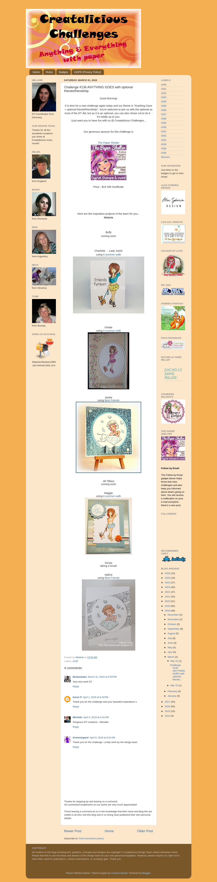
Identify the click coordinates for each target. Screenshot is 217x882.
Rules (49, 72)
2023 (168, 587)
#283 (163, 97)
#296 (163, 152)
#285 (163, 105)
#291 (163, 131)
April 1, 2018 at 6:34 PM (95, 697)
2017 (168, 701)
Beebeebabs (80, 677)
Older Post (145, 831)
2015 (168, 711)
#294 (163, 144)
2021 (168, 596)
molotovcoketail (119, 873)
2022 (168, 592)
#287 (163, 114)
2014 (168, 716)
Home (36, 72)
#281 (163, 89)
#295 (163, 148)
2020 (168, 601)
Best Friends (112, 400)
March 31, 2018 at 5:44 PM (102, 677)
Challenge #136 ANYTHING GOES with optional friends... (177, 672)
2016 (168, 706)
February (173, 691)
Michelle (77, 717)
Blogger (146, 873)
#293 (163, 140)
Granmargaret (81, 737)
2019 (168, 606)
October (172, 624)
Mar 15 (175, 685)
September (174, 628)
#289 (163, 123)
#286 (163, 110)
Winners (165, 157)
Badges (63, 72)
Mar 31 (175, 661)
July (170, 638)
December (173, 614)
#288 (163, 118)
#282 (163, 93)
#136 (75, 661)
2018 (168, 610)
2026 (168, 573)
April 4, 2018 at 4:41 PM (96, 717)
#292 (163, 135)
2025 (168, 578)
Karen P (77, 697)
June (171, 643)
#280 (163, 84)
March (171, 657)
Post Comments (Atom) (91, 838)
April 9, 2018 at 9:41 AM (102, 737)
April (170, 652)
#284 (163, 101)
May (170, 647)
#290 (163, 127)
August (172, 633)
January (172, 696)
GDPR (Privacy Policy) (87, 72)
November (173, 619)
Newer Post (73, 831)
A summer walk (112, 254)
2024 (168, 582)
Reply (76, 686)
